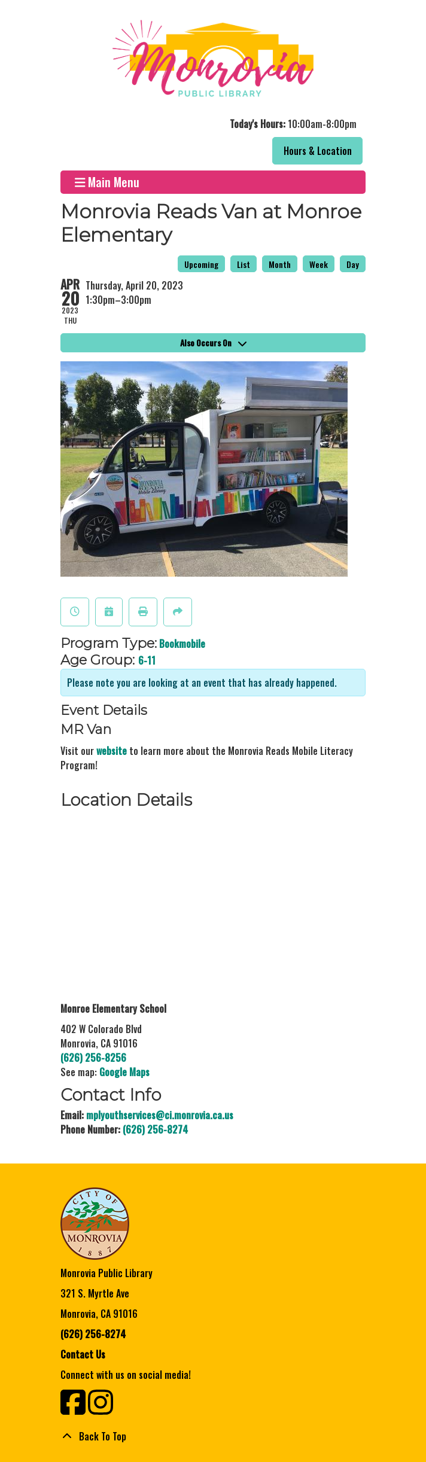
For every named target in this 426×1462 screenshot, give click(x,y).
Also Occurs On (213, 342)
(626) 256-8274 (155, 1129)
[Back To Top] (213, 1436)
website (111, 751)
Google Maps (124, 1072)
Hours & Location (318, 151)
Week (318, 264)
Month (280, 264)
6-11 (147, 660)
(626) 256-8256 (93, 1057)
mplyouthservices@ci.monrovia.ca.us (159, 1115)
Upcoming (201, 264)
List (243, 264)
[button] (211, 124)
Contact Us (82, 1354)
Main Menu (107, 182)
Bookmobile (182, 643)
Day (352, 264)
